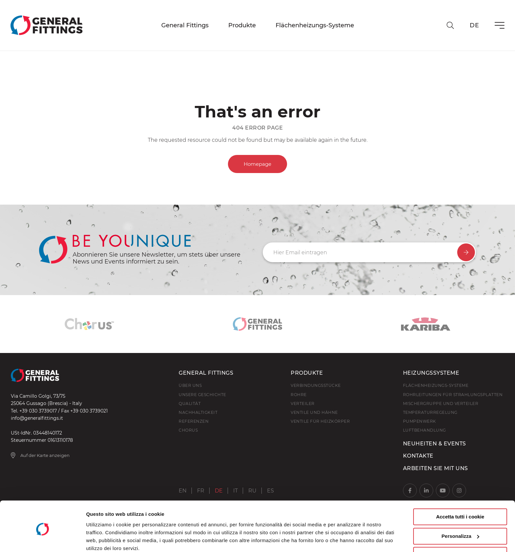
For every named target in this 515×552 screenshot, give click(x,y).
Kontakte (418, 456)
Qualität (190, 403)
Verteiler (303, 403)
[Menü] (499, 25)
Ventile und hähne (314, 412)
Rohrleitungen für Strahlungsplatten (453, 394)
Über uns (190, 385)
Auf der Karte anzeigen (40, 455)
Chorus (188, 430)
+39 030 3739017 (38, 411)
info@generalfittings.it (37, 418)
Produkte (242, 25)
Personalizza (460, 509)
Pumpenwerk (419, 421)
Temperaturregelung (430, 412)
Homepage (257, 164)
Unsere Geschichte (202, 394)
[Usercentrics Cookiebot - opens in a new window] (42, 539)
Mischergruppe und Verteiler (441, 403)
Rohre (299, 394)
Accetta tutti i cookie (460, 489)
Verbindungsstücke (316, 385)
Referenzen (194, 421)
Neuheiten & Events (434, 443)
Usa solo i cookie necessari (460, 528)
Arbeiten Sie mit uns (435, 468)
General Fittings (185, 25)
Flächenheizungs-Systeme (315, 25)
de (474, 25)
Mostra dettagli (104, 539)
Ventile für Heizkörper (320, 421)
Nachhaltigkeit (198, 412)
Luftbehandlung (424, 430)
